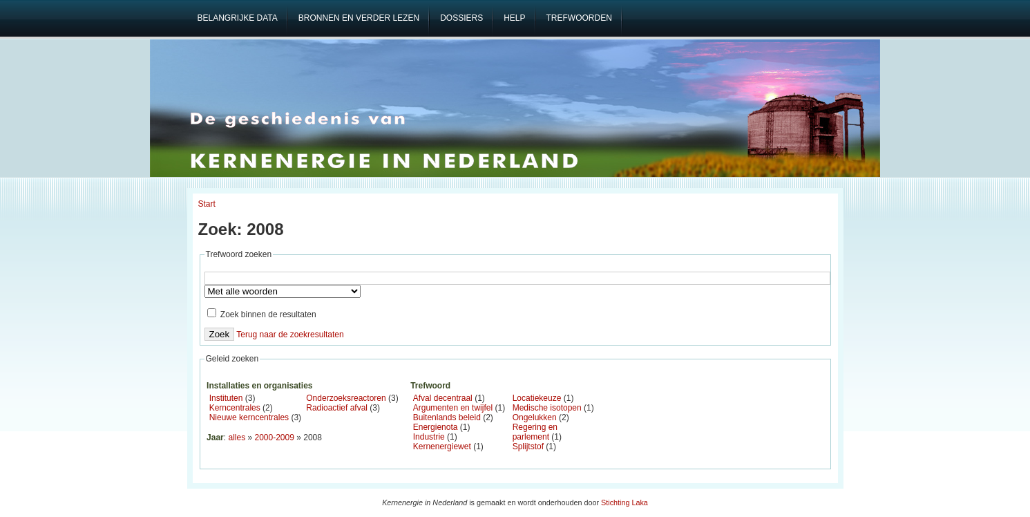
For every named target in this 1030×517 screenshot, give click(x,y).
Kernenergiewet (442, 446)
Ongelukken (535, 417)
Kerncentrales (234, 408)
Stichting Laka (624, 502)
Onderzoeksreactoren (345, 398)
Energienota (435, 427)
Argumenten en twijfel (453, 408)
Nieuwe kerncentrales (249, 417)
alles (236, 437)
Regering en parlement (535, 432)
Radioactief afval (337, 408)
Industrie (429, 437)
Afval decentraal (443, 398)
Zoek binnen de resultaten (261, 314)
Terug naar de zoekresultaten (289, 334)
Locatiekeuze (537, 398)
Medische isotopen (547, 408)
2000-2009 (274, 437)
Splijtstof (528, 446)
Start (207, 204)
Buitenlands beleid (447, 417)
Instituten (226, 398)
